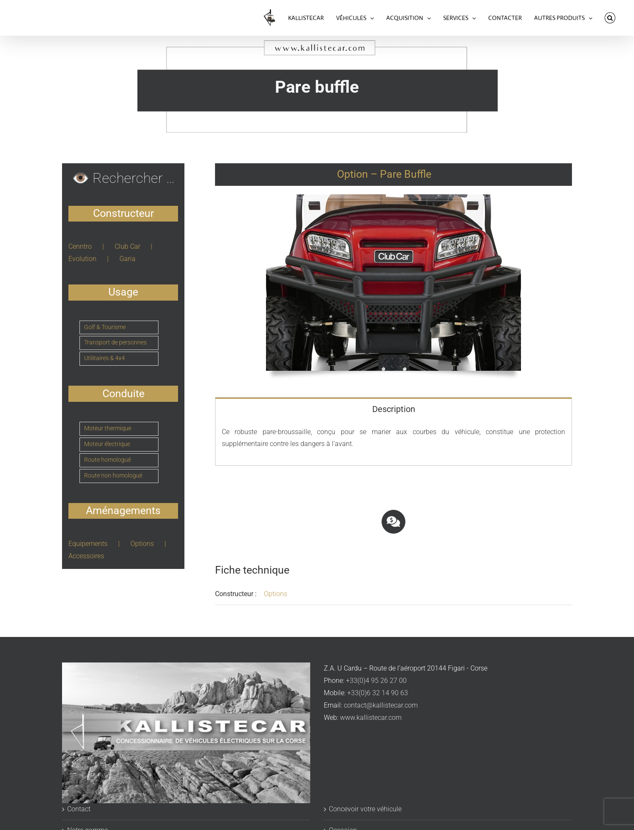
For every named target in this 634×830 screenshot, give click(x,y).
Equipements (88, 544)
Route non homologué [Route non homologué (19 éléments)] (113, 475)
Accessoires (86, 556)
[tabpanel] (393, 443)
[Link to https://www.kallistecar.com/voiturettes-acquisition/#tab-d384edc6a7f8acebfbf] (393, 522)
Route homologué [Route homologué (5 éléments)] (107, 459)
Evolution (82, 259)
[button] (609, 18)
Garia (127, 259)
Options (275, 594)
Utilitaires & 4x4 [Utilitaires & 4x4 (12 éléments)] (104, 358)
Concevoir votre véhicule (365, 809)
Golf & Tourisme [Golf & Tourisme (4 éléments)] (105, 327)
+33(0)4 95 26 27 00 (376, 681)
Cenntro (80, 246)
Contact (79, 809)
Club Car (127, 246)
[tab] (393, 409)
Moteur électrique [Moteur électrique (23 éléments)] (107, 444)
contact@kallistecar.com (381, 705)
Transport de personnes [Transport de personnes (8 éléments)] (115, 342)
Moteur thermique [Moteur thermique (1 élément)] (107, 428)
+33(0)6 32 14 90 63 (377, 693)
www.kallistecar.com (371, 717)
